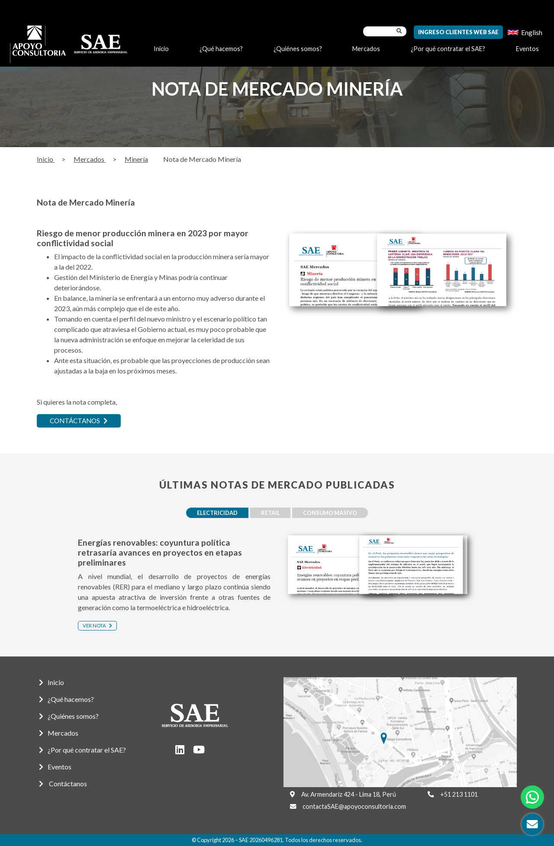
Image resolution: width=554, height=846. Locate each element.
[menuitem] (525, 32)
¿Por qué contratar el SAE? (448, 48)
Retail (270, 512)
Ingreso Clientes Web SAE (458, 32)
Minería (136, 159)
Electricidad (213, 512)
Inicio (161, 48)
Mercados (366, 48)
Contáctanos (63, 783)
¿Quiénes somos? (298, 48)
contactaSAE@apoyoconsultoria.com (354, 806)
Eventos (527, 48)
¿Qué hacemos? (221, 48)
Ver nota (97, 625)
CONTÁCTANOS (80, 421)
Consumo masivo (335, 512)
